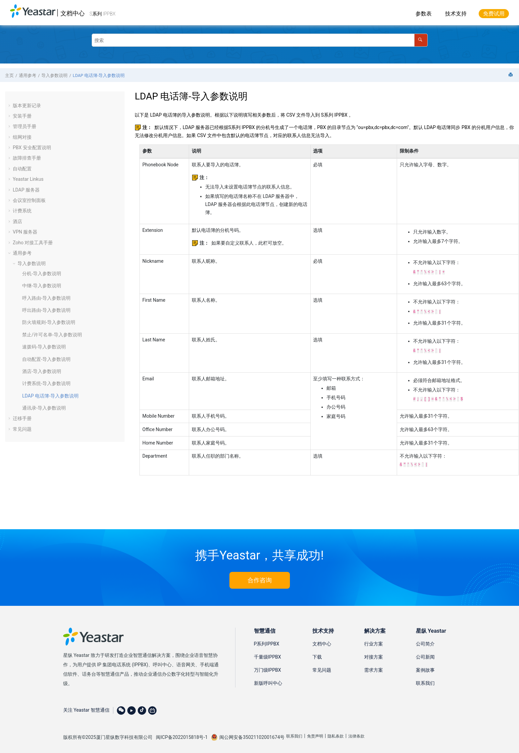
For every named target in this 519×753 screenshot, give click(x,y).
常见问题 (22, 429)
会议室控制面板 (29, 200)
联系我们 (425, 679)
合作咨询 (260, 576)
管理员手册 (24, 126)
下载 (317, 653)
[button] (10, 105)
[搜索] (420, 40)
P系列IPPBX (266, 640)
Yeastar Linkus (28, 179)
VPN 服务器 (25, 232)
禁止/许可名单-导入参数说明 (52, 334)
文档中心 (72, 13)
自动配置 (22, 168)
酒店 (17, 221)
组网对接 (22, 137)
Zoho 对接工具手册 (33, 242)
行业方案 (373, 640)
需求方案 (373, 666)
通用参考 (27, 75)
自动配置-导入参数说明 (46, 359)
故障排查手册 (27, 158)
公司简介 (425, 640)
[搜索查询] (260, 40)
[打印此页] (511, 75)
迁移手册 (22, 418)
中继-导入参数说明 (41, 285)
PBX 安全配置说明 (32, 147)
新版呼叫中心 (268, 679)
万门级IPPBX (267, 666)
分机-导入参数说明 (41, 273)
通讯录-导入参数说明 (44, 408)
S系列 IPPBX (103, 13)
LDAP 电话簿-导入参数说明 (99, 75)
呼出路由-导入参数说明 (46, 310)
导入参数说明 (54, 75)
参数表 (424, 13)
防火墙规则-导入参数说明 (48, 322)
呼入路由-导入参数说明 (46, 298)
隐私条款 (336, 732)
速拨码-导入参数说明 (44, 346)
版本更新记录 (27, 105)
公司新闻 (425, 653)
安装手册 (22, 116)
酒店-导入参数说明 (41, 371)
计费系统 (22, 210)
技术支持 (456, 13)
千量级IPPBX (267, 653)
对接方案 (373, 653)
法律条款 (356, 732)
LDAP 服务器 (26, 190)
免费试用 (494, 13)
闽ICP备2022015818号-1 (182, 734)
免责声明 (315, 732)
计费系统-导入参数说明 (46, 383)
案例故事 (425, 666)
